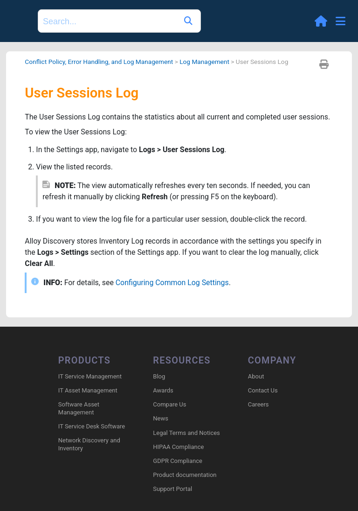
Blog (159, 376)
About (256, 376)
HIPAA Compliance (178, 446)
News (160, 418)
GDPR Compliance (177, 460)
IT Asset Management (87, 390)
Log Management (206, 61)
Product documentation (184, 474)
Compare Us (169, 404)
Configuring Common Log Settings (173, 283)
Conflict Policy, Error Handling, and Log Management (99, 61)
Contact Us (263, 390)
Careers (258, 404)
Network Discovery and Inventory (89, 444)
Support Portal (172, 489)
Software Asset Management (78, 408)
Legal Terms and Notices (186, 432)
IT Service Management (90, 376)
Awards (163, 390)
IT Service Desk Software (91, 426)
